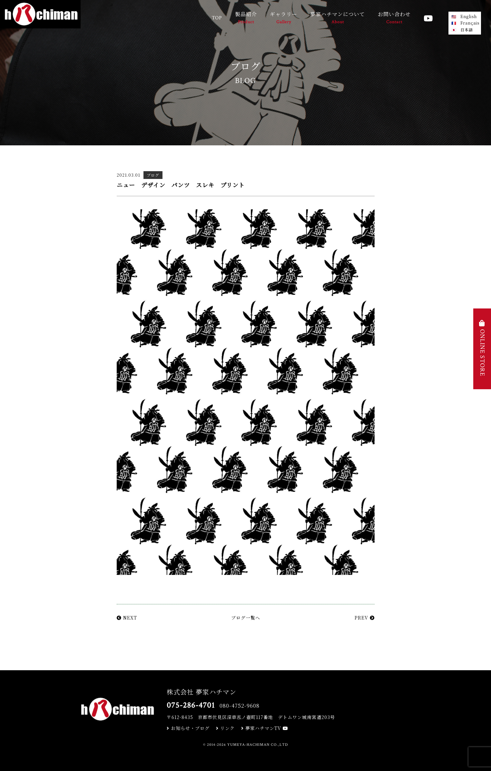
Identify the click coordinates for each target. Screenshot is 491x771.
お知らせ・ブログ (188, 728)
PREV (365, 617)
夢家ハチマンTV (264, 728)
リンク (225, 728)
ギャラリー (283, 18)
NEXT (127, 617)
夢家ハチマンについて (337, 18)
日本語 (466, 29)
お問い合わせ (394, 18)
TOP (217, 18)
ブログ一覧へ (245, 617)
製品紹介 (246, 18)
